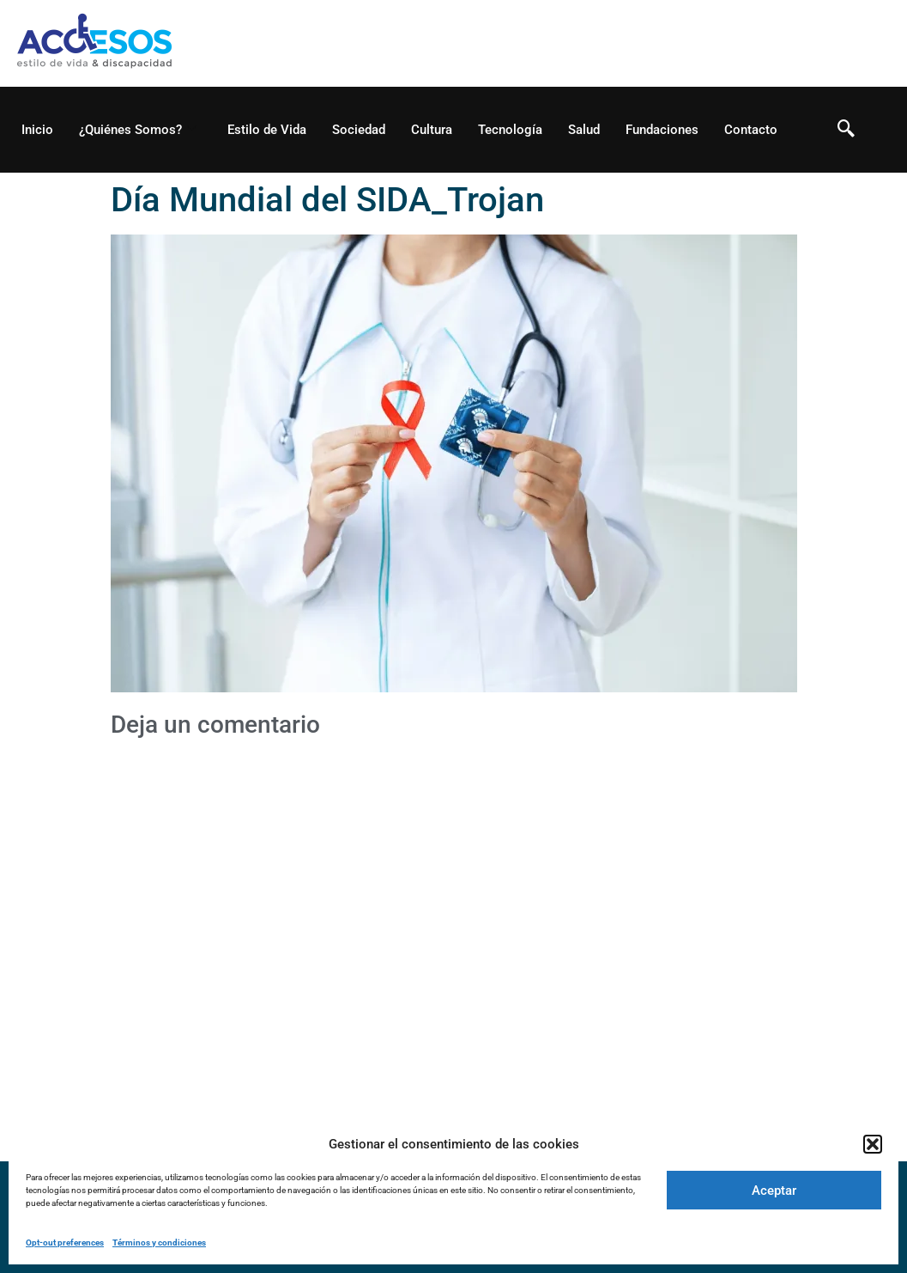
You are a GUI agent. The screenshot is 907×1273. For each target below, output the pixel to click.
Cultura (431, 129)
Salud (584, 129)
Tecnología (510, 129)
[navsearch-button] (846, 130)
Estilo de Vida (266, 129)
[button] (872, 1144)
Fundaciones (662, 129)
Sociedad (358, 129)
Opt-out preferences (65, 1242)
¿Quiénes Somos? (138, 129)
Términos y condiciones (159, 1242)
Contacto (750, 129)
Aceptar (774, 1190)
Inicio (37, 129)
